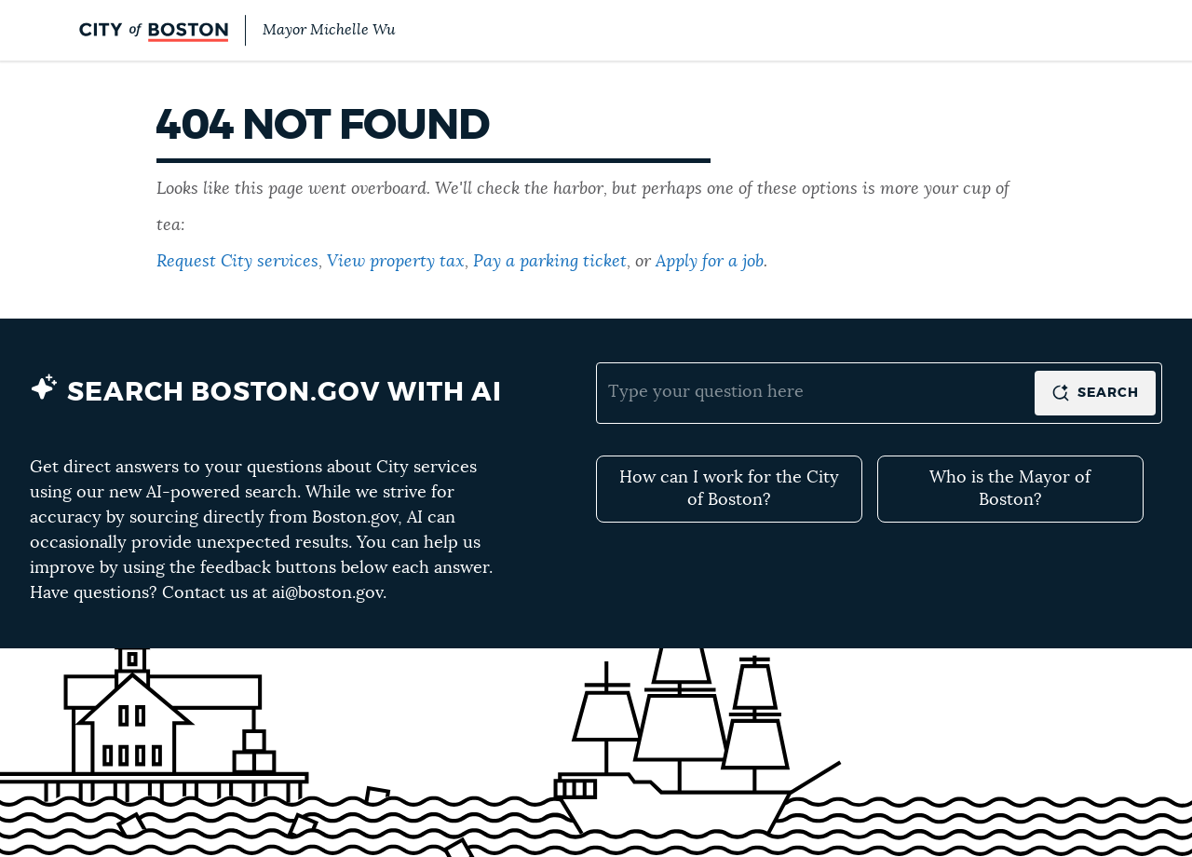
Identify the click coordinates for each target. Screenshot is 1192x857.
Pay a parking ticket (550, 261)
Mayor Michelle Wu (329, 29)
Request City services (237, 261)
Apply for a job (710, 261)
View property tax (396, 261)
